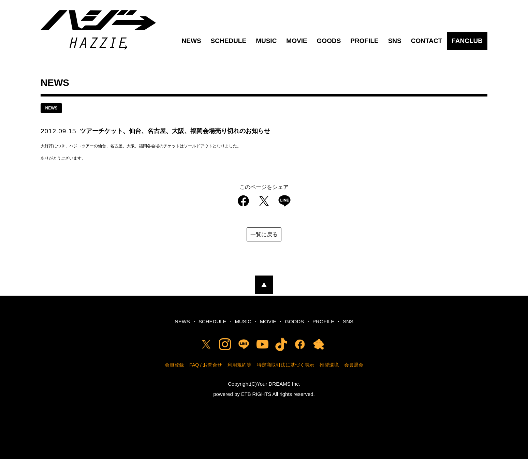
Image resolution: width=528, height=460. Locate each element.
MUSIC (266, 40)
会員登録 (174, 365)
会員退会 (353, 365)
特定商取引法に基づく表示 (285, 365)
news (52, 108)
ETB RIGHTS (256, 395)
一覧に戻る (264, 235)
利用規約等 (239, 365)
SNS (394, 40)
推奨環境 (329, 365)
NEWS (191, 40)
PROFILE (364, 40)
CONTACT (426, 40)
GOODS (329, 40)
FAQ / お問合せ (205, 365)
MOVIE (296, 40)
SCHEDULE (229, 40)
